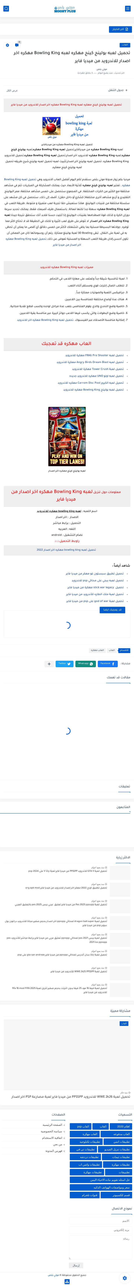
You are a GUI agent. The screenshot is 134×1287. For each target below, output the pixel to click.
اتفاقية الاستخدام (52, 1137)
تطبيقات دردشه (89, 1157)
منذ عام (124, 1092)
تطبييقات (124, 1172)
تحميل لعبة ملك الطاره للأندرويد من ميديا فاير (95, 594)
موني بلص (53, 1275)
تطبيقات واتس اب (89, 1164)
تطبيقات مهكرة (121, 1164)
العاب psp (83, 1126)
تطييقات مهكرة (93, 1172)
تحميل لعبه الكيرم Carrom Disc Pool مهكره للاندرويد (91, 383)
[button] (108, 664)
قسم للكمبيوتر (121, 1195)
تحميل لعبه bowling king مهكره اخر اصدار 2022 (66, 550)
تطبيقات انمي (121, 1141)
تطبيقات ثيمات (121, 1157)
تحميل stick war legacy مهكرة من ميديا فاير (96, 587)
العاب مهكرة (90, 1134)
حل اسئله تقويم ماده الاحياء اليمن (110, 1179)
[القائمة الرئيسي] (128, 9)
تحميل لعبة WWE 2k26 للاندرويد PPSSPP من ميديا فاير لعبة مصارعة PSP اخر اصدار (71, 1097)
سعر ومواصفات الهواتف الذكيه (112, 1187)
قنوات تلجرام (89, 1195)
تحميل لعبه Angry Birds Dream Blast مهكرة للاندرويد (90, 362)
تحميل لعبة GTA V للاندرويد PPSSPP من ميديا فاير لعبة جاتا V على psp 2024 (67, 871)
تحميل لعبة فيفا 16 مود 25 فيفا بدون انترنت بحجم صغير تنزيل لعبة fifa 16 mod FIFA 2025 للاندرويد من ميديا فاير (59, 990)
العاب (125, 45)
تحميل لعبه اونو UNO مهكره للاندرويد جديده (96, 376)
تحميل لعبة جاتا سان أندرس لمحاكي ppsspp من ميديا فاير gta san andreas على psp (62, 955)
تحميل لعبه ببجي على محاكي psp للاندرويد (98, 580)
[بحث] (6, 9)
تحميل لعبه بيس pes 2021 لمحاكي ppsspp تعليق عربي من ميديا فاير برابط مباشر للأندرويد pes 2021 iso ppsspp (57, 940)
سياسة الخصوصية (51, 1131)
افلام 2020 (123, 1126)
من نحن (57, 1144)
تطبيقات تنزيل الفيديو (117, 1149)
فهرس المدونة (54, 1150)
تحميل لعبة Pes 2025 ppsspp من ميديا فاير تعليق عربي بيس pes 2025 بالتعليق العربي (61, 905)
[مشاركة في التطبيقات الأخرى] (49, 664)
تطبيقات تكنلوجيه (90, 1141)
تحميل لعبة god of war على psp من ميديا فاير (95, 601)
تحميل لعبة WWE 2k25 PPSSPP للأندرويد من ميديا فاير (79, 972)
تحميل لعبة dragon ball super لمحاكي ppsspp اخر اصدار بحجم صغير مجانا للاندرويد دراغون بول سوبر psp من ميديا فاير (56, 923)
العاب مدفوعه (121, 1134)
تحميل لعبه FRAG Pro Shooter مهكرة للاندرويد (94, 355)
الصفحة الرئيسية (52, 1124)
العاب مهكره (97, 650)
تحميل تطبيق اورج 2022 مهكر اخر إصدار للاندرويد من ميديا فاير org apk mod (66, 888)
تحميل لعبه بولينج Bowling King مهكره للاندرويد (93, 390)
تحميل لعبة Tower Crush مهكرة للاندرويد (98, 369)
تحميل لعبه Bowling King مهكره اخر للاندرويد (44, 320)
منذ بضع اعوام (97, 867)
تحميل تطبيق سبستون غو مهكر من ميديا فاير (95, 574)
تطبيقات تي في (85, 1149)
